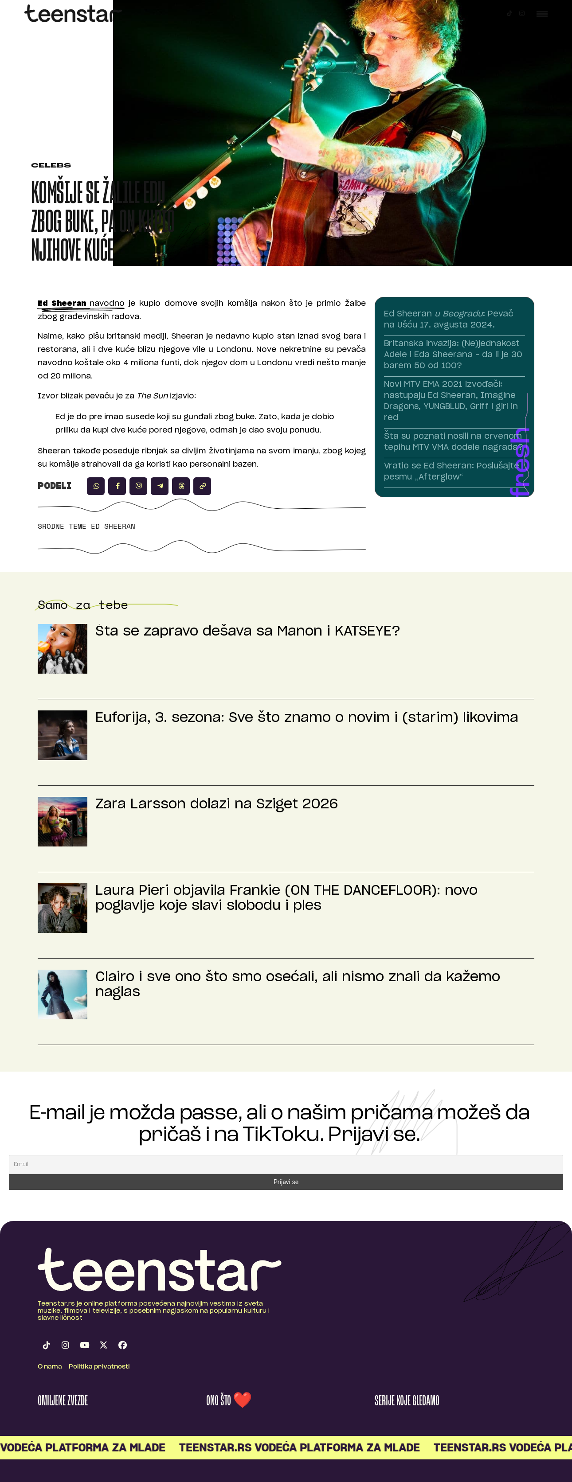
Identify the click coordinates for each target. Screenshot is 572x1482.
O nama (50, 1367)
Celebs (51, 166)
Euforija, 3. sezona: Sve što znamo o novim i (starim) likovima (306, 718)
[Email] (286, 1164)
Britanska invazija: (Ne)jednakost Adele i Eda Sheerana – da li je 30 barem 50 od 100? (453, 355)
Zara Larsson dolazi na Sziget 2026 (216, 804)
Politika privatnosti (99, 1367)
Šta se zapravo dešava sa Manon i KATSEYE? (247, 631)
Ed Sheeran (113, 526)
